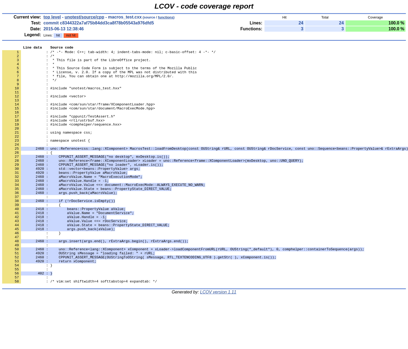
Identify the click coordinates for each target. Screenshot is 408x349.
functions (166, 17)
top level (52, 17)
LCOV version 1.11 (218, 339)
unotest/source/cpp (84, 17)
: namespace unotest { (46, 159)
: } (27, 309)
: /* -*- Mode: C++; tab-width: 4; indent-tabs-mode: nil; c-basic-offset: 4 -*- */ (109, 53)
